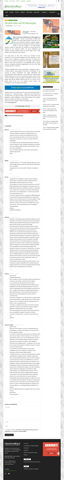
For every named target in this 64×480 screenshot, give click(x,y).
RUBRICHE (45, 12)
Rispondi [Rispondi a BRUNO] (11, 173)
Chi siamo (26, 443)
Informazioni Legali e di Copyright (31, 468)
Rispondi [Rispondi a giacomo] (11, 156)
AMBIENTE (22, 12)
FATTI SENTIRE (12, 1)
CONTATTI (18, 1)
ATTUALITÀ (10, 18)
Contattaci (26, 450)
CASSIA (6, 20)
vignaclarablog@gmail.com (10, 470)
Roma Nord (10, 115)
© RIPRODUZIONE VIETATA (22, 106)
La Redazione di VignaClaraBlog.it (31, 445)
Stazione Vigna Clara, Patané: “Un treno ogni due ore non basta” (50, 100)
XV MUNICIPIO (52, 12)
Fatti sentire (26, 448)
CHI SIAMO (6, 1)
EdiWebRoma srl (12, 461)
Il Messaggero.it (12, 102)
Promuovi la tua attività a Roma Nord (32, 461)
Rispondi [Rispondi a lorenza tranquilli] (11, 397)
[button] (58, 14)
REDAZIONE (23, 1)
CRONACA (11, 12)
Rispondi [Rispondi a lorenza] (11, 213)
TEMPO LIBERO (29, 12)
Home (6, 18)
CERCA (6, 15)
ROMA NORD (37, 12)
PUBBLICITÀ (28, 1)
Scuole (15, 115)
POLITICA (17, 12)
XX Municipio (20, 115)
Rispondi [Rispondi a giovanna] (11, 269)
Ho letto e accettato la (21, 430)
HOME (6, 12)
